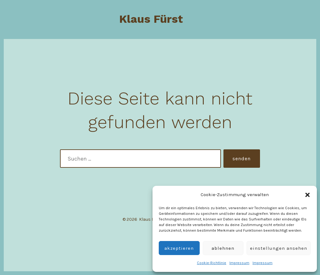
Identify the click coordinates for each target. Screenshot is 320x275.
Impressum (239, 263)
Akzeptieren (179, 248)
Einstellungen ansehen (278, 248)
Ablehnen (223, 248)
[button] (307, 195)
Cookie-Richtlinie (211, 263)
